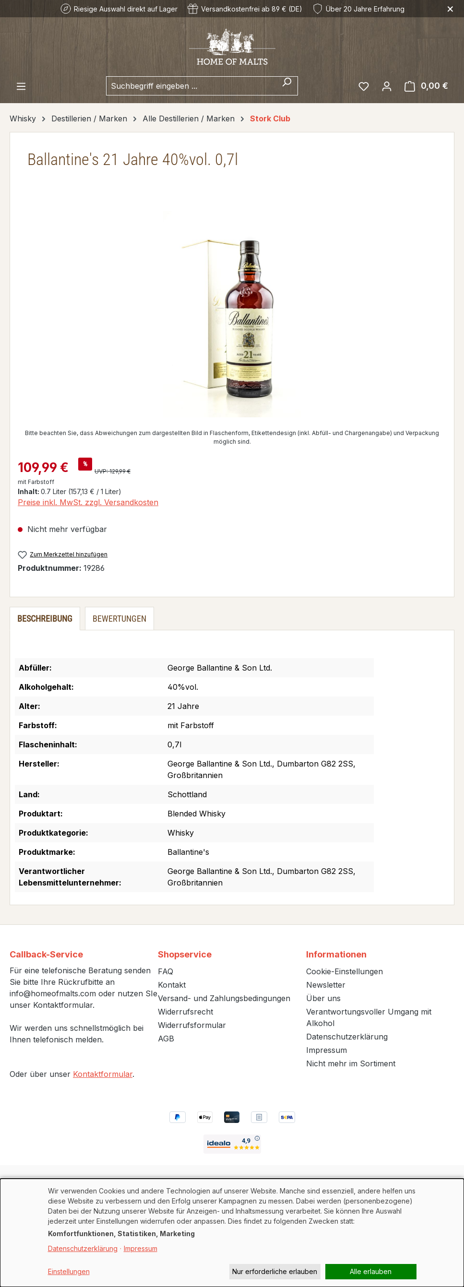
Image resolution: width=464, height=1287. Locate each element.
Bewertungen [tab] (119, 619)
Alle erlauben (371, 1271)
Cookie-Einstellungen (344, 971)
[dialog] (232, 1233)
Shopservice (185, 954)
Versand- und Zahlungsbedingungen (224, 998)
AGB (166, 1038)
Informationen (336, 954)
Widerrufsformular (192, 1025)
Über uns (323, 998)
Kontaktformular (102, 1074)
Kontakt (172, 985)
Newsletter (325, 985)
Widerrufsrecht (185, 1011)
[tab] (45, 618)
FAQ (165, 971)
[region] (232, 314)
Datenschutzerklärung (347, 1036)
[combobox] (191, 85)
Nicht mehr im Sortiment (350, 1063)
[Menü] (21, 85)
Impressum (326, 1050)
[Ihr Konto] (386, 85)
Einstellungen (69, 1271)
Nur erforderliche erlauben (274, 1271)
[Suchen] (286, 85)
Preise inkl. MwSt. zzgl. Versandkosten (88, 502)
